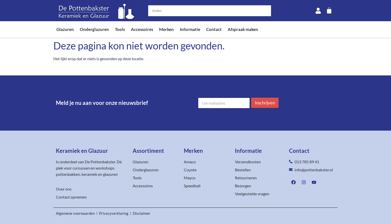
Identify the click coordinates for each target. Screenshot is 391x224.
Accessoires (142, 29)
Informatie (190, 29)
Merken (166, 29)
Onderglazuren (94, 29)
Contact (214, 29)
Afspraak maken (243, 29)
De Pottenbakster (100, 161)
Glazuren (65, 29)
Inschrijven (265, 102)
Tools (120, 29)
